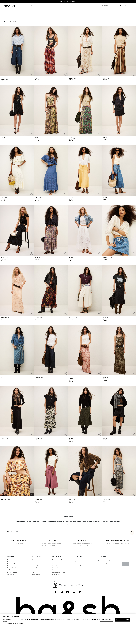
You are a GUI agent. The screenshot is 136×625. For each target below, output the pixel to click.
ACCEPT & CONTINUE (122, 619)
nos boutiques (79, 568)
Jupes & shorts (10, 531)
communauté (55, 570)
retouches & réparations (14, 564)
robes (33, 559)
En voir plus (68, 524)
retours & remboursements (14, 566)
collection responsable (58, 572)
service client (11, 559)
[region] (68, 619)
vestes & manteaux (37, 566)
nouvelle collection (80, 566)
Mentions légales (12, 572)
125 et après (78, 564)
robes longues (36, 574)
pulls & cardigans (36, 568)
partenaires (55, 566)
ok (125, 564)
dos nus (34, 570)
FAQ (8, 561)
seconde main (56, 574)
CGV (8, 570)
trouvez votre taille (12, 568)
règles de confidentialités (114, 568)
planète (54, 561)
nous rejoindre (79, 559)
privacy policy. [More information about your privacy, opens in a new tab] (19, 623)
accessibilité (10, 574)
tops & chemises (36, 564)
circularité (55, 568)
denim (33, 572)
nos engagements (57, 559)
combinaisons (36, 561)
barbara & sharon (80, 561)
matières (54, 564)
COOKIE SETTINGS (106, 619)
